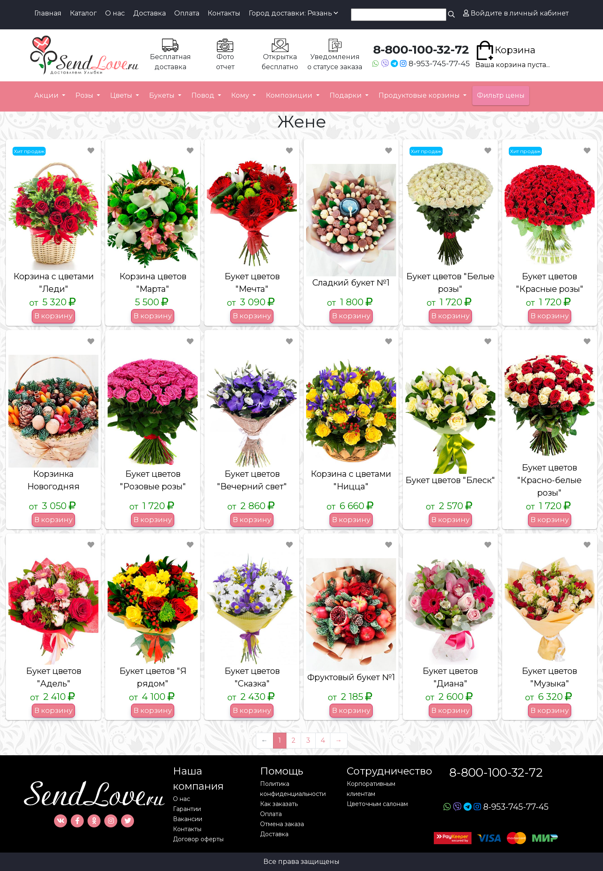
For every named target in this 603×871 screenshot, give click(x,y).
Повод (203, 95)
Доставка (149, 13)
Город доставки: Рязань (293, 13)
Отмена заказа (282, 824)
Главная (48, 13)
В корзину (53, 316)
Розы (85, 95)
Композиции (290, 95)
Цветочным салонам (377, 804)
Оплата (186, 13)
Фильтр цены (501, 95)
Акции (47, 95)
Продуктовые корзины (420, 95)
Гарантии (187, 809)
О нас (115, 13)
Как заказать (279, 804)
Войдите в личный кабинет (516, 13)
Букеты (162, 95)
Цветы (122, 95)
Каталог (83, 13)
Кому (241, 95)
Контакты (224, 13)
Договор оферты (198, 839)
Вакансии (187, 819)
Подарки (346, 95)
